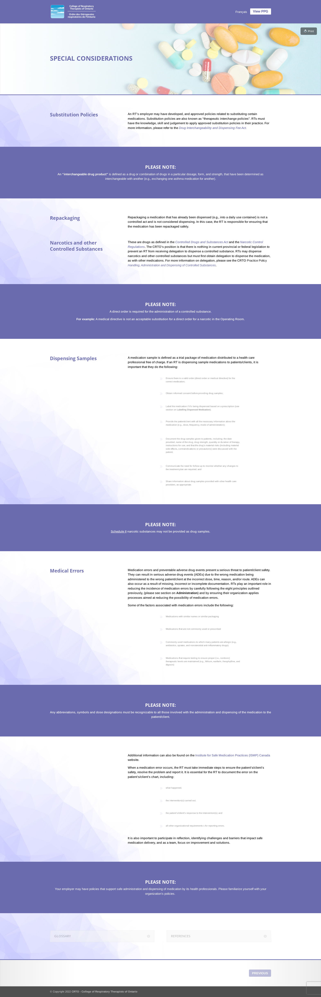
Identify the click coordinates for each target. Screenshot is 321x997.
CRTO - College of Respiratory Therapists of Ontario (104, 991)
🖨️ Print (309, 31)
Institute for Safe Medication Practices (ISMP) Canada (232, 755)
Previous (260, 973)
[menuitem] (241, 12)
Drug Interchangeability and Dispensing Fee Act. (212, 128)
